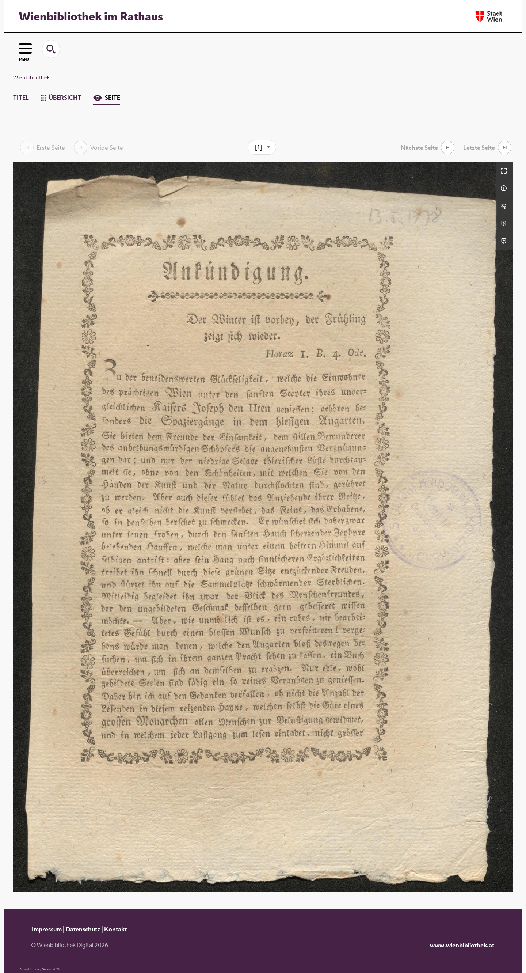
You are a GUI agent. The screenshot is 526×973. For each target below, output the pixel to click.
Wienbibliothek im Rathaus (91, 16)
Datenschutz (83, 929)
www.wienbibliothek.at (462, 945)
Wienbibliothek (31, 77)
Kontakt (115, 929)
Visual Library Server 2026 (40, 969)
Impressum (47, 929)
